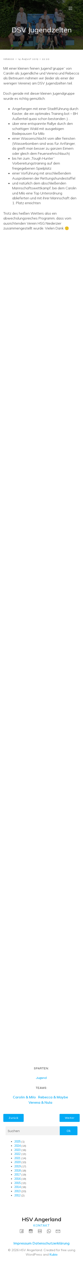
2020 (17, 1162)
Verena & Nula (40, 1102)
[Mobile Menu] (70, 8)
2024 (17, 1145)
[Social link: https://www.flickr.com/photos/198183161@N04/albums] (41, 1231)
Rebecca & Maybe (53, 1097)
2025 (17, 1141)
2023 (17, 1150)
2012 (17, 1195)
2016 (17, 1178)
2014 (17, 1187)
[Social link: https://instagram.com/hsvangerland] (32, 1231)
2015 (17, 1183)
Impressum (23, 1243)
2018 (17, 1170)
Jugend (41, 1078)
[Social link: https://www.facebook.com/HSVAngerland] (23, 1231)
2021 (17, 1158)
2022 (17, 1154)
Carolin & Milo (24, 1097)
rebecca (8, 59)
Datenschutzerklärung (51, 1243)
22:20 (46, 59)
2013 (17, 1191)
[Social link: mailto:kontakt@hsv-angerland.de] (59, 1231)
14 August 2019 (28, 59)
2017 (17, 1174)
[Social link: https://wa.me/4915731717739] (50, 1231)
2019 (17, 1166)
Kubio (54, 1254)
